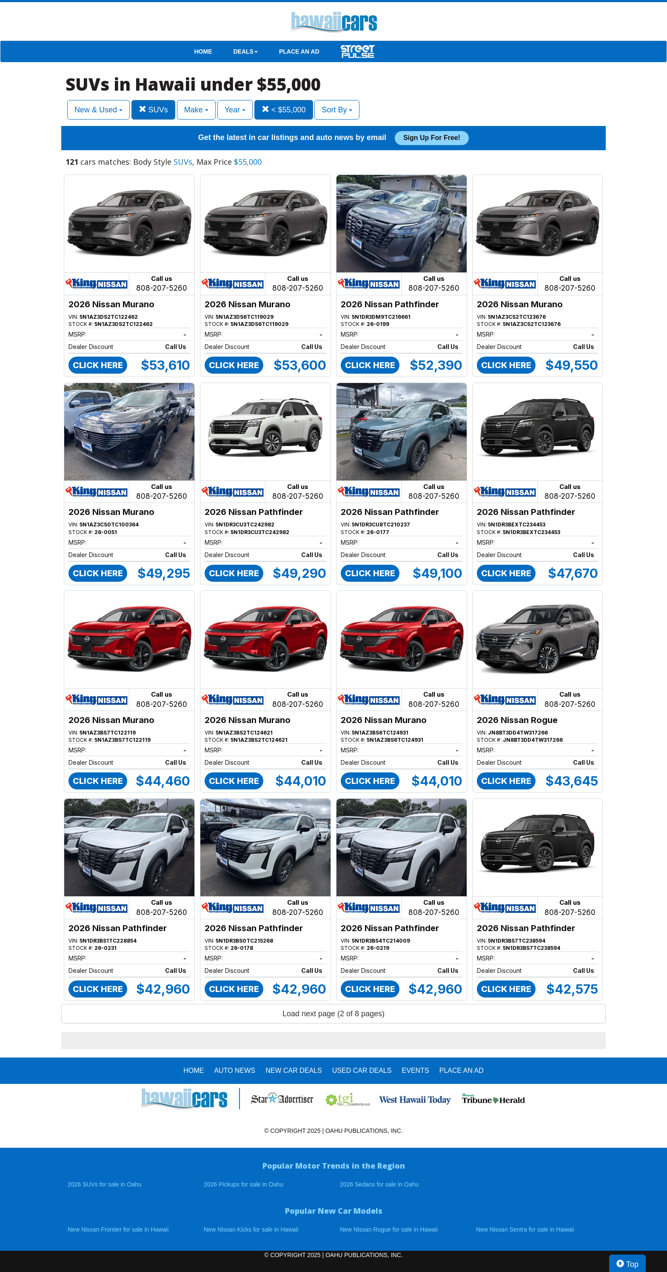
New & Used (98, 110)
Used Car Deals (362, 1070)
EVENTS (415, 1070)
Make (196, 110)
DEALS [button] (246, 51)
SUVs (153, 109)
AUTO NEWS (234, 1070)
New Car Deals (293, 1070)
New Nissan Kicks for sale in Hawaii (251, 1229)
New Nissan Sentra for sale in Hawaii (525, 1229)
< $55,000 (284, 109)
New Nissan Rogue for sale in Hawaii (389, 1229)
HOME (203, 51)
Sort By (337, 110)
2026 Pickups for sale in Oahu (243, 1184)
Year (235, 110)
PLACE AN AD (299, 51)
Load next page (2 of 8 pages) (333, 1013)
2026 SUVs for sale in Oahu (105, 1184)
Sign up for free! (431, 137)
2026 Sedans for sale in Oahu (379, 1184)
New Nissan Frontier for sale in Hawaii (118, 1229)
